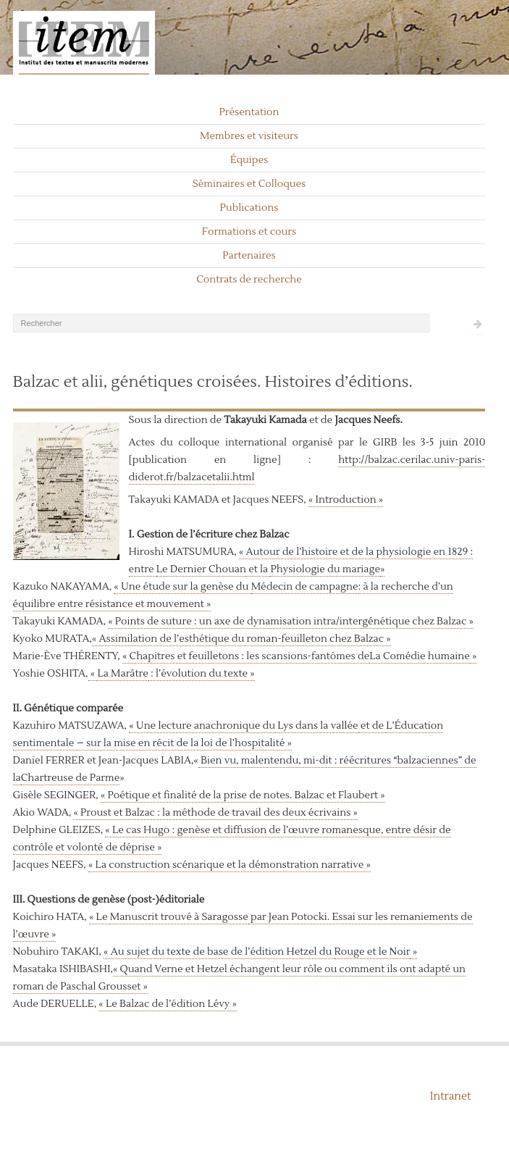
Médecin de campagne (304, 586)
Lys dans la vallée (316, 725)
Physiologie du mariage (325, 569)
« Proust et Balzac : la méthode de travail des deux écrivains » (215, 812)
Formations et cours (249, 231)
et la (258, 569)
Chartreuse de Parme (70, 778)
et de (372, 725)
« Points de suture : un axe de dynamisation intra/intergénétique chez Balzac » (291, 621)
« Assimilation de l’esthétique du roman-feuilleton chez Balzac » (241, 638)
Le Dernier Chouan (201, 569)
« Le (99, 917)
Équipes (249, 160)
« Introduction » (345, 499)
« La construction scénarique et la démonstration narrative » (229, 864)
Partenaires (249, 255)
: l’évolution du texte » (201, 673)
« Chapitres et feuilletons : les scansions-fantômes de (245, 656)
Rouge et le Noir (373, 951)
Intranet (450, 1096)
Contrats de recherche (249, 279)
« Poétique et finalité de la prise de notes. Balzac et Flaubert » (243, 795)
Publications (249, 207)
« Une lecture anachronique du (202, 725)
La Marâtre (122, 673)
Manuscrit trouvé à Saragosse (179, 917)
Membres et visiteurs (249, 136)
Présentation (249, 112)
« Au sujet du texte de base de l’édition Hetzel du (219, 951)
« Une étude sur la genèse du (182, 586)
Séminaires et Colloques (249, 184)
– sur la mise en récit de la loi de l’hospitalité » (184, 743)
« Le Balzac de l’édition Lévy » (167, 1004)
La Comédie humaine (419, 656)
